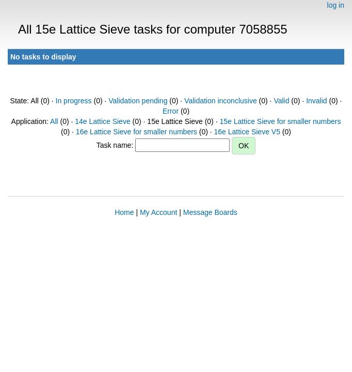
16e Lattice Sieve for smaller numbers (136, 132)
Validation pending (137, 101)
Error (171, 111)
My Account (158, 212)
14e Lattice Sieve (102, 121)
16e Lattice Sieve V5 (247, 132)
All (54, 121)
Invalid (316, 101)
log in (335, 5)
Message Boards (210, 212)
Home (124, 212)
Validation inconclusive (220, 101)
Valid (281, 101)
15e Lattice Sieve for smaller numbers (280, 121)
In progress (74, 101)
